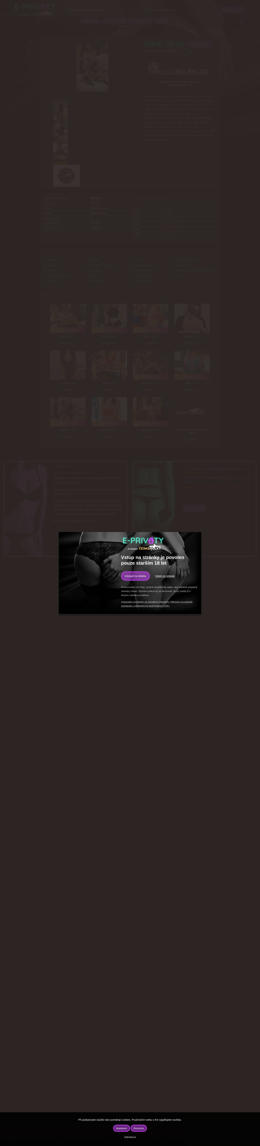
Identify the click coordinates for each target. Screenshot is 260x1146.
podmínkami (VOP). (159, 605)
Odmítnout (130, 1137)
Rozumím (138, 1128)
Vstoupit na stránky (135, 576)
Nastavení (121, 1128)
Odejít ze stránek (165, 576)
